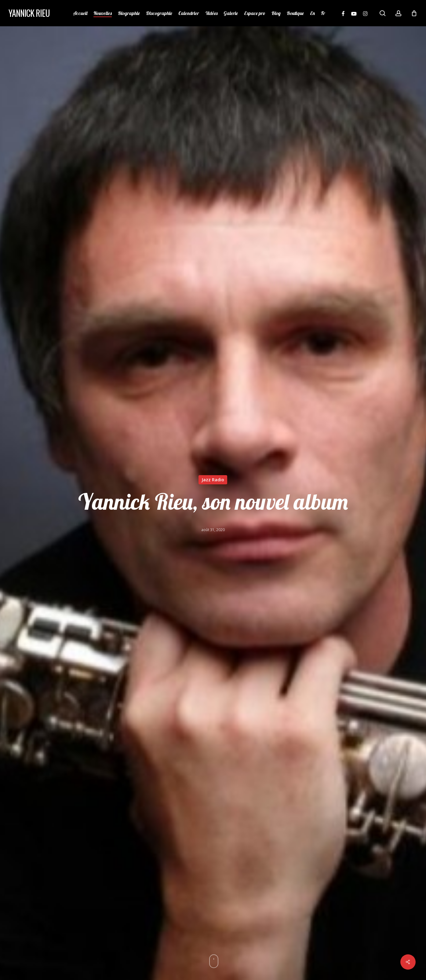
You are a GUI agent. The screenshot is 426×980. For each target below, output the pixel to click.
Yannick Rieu (29, 13)
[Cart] (414, 13)
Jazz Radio (213, 480)
